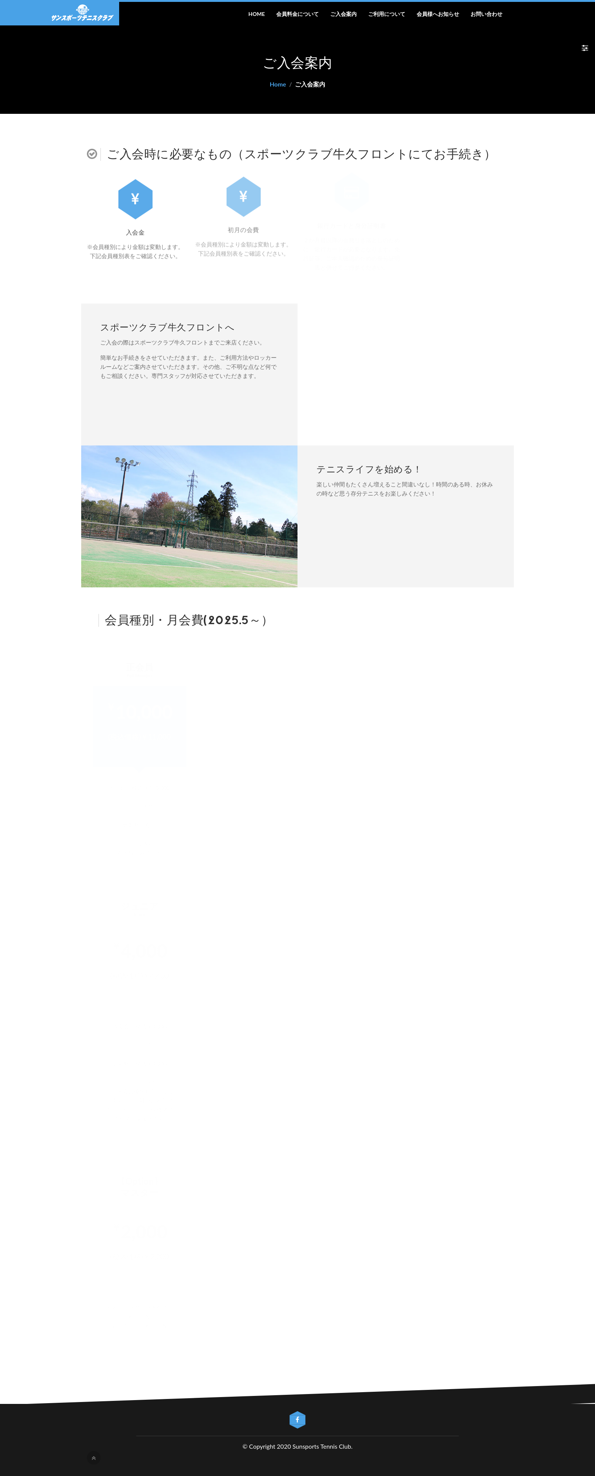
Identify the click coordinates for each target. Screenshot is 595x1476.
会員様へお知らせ (438, 14)
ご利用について (386, 14)
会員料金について (297, 14)
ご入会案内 (343, 14)
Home (257, 14)
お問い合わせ (486, 14)
